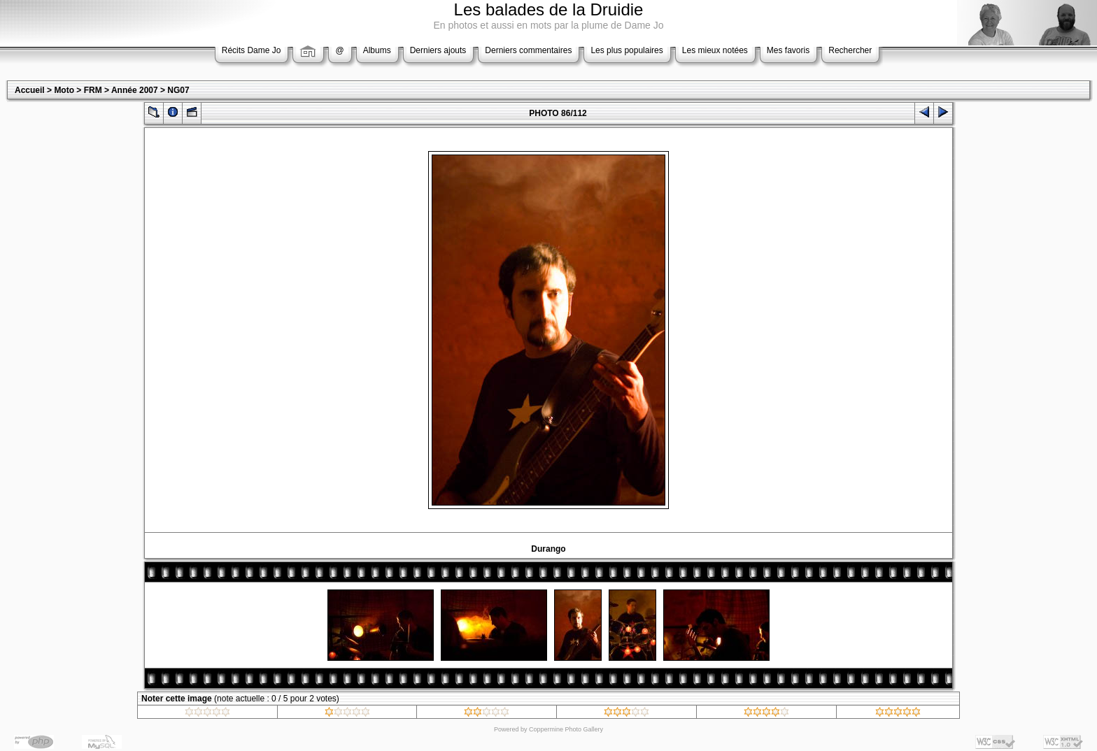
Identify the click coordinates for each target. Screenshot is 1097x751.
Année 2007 (134, 90)
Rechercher (850, 50)
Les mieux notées (715, 50)
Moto (64, 90)
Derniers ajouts (438, 50)
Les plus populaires (626, 50)
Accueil (30, 90)
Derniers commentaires (528, 50)
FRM (93, 90)
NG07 (178, 90)
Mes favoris (788, 50)
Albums (377, 50)
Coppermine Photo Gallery (566, 729)
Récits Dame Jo (251, 50)
